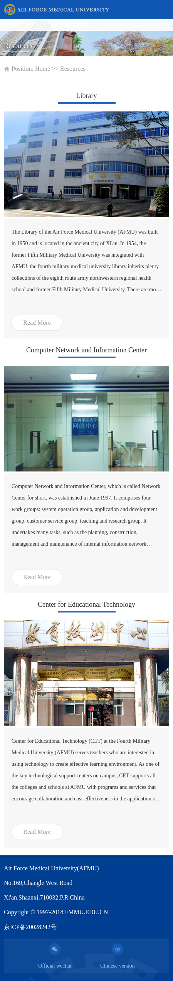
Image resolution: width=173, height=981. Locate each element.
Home (42, 68)
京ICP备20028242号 (30, 927)
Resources (73, 68)
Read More (37, 322)
